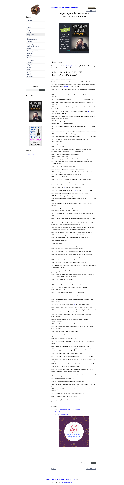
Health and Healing (33, 46)
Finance (29, 37)
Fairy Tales (30, 35)
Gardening (30, 44)
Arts (28, 25)
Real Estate (30, 60)
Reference (30, 62)
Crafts (29, 32)
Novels (29, 58)
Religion (29, 65)
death (75, 190)
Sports (29, 72)
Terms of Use (61, 479)
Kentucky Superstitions (72, 66)
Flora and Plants (32, 39)
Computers (30, 30)
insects (66, 86)
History (29, 48)
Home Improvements (33, 51)
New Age (29, 55)
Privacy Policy (51, 479)
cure (74, 304)
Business (29, 28)
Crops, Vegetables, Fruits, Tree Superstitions (69, 409)
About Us (69, 479)
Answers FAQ (30, 154)
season (78, 94)
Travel (28, 74)
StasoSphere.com (66, 482)
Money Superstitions (63, 414)
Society (29, 69)
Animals (29, 21)
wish (89, 111)
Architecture (30, 23)
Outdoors (30, 76)
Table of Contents (59, 412)
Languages (30, 53)
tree (64, 187)
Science (29, 67)
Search (75, 479)
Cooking (29, 41)
